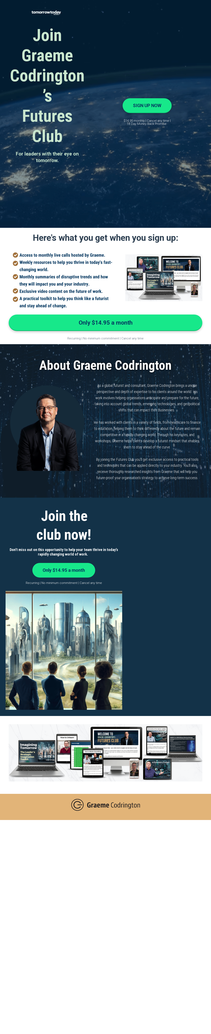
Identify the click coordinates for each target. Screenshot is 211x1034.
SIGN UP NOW (147, 105)
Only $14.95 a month (105, 322)
